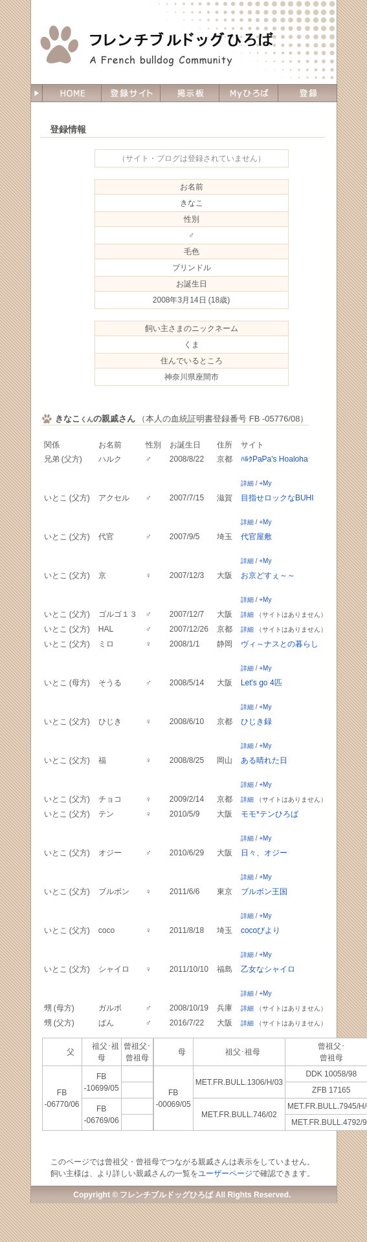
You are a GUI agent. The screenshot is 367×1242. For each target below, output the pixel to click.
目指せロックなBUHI (277, 497)
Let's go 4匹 (261, 682)
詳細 (247, 483)
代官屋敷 (256, 536)
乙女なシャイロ (268, 969)
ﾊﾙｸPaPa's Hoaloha (274, 459)
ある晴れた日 (264, 760)
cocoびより (260, 930)
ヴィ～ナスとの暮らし (279, 643)
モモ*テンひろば (269, 814)
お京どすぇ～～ (268, 575)
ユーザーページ (225, 1173)
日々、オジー (264, 852)
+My (265, 483)
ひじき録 (256, 721)
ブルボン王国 (264, 891)
